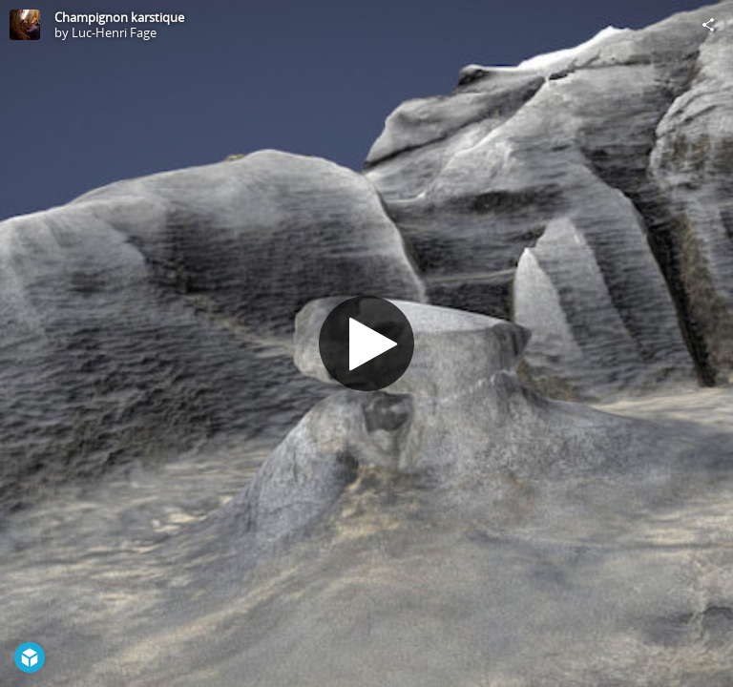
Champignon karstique (119, 17)
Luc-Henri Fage (114, 32)
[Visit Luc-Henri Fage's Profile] (25, 25)
